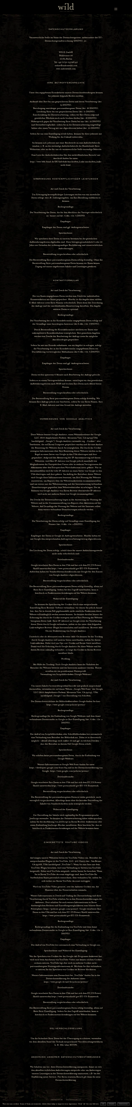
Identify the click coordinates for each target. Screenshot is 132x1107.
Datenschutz (123, 1104)
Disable (111, 1104)
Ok (103, 1104)
